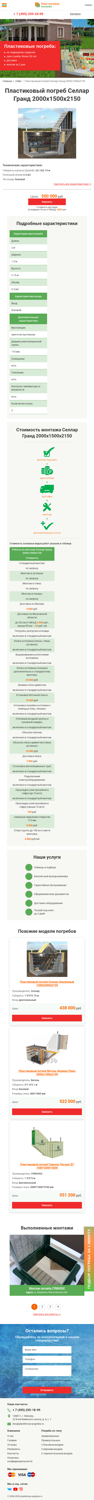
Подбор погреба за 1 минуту (89, 1259)
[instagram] (21, 1489)
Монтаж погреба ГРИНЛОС (47, 1288)
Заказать (47, 201)
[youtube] (15, 1489)
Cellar (18, 81)
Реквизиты (13, 1449)
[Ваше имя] (47, 1349)
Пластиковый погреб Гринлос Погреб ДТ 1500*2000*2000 (47, 1166)
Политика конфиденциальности (19, 1459)
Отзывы (12, 1444)
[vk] (9, 1489)
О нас (10, 1436)
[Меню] (4, 5)
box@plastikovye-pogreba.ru (28, 1423)
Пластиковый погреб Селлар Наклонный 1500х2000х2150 (47, 983)
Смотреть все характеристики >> (72, 184)
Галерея (12, 1440)
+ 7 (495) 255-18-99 (28, 14)
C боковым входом (52, 1444)
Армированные (50, 1436)
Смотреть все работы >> (47, 1314)
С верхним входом (51, 1449)
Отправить (47, 1390)
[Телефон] (47, 1359)
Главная (7, 81)
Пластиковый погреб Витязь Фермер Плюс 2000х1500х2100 (47, 1072)
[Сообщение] (47, 1370)
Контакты (75, 13)
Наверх (88, 5)
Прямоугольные (50, 1440)
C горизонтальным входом (56, 1453)
